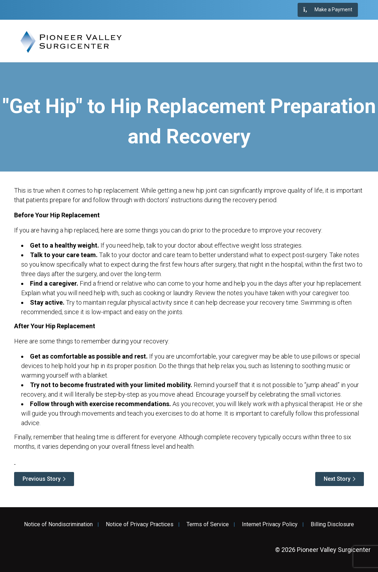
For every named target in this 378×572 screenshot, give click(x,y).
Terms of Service (208, 524)
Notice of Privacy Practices (139, 524)
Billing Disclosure (332, 524)
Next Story (337, 478)
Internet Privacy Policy (270, 524)
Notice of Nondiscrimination (58, 524)
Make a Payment (327, 9)
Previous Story (42, 478)
